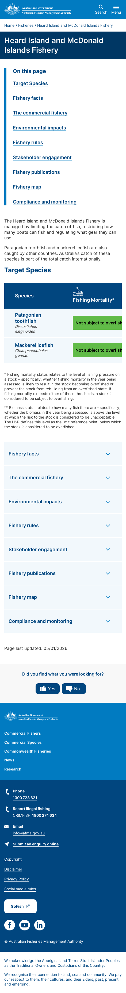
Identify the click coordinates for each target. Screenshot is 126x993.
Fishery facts (28, 98)
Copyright (13, 859)
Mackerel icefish (34, 345)
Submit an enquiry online (36, 844)
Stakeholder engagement (42, 157)
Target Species (30, 83)
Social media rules (20, 889)
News (9, 760)
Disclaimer (13, 869)
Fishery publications (36, 172)
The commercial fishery (40, 113)
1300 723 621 (25, 797)
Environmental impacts (39, 128)
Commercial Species (23, 742)
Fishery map (27, 187)
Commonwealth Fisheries (27, 751)
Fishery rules (28, 142)
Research (12, 769)
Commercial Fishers (22, 733)
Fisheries (25, 25)
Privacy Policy (16, 879)
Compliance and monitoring (45, 202)
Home (9, 25)
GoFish (17, 906)
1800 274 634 (44, 815)
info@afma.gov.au (29, 833)
